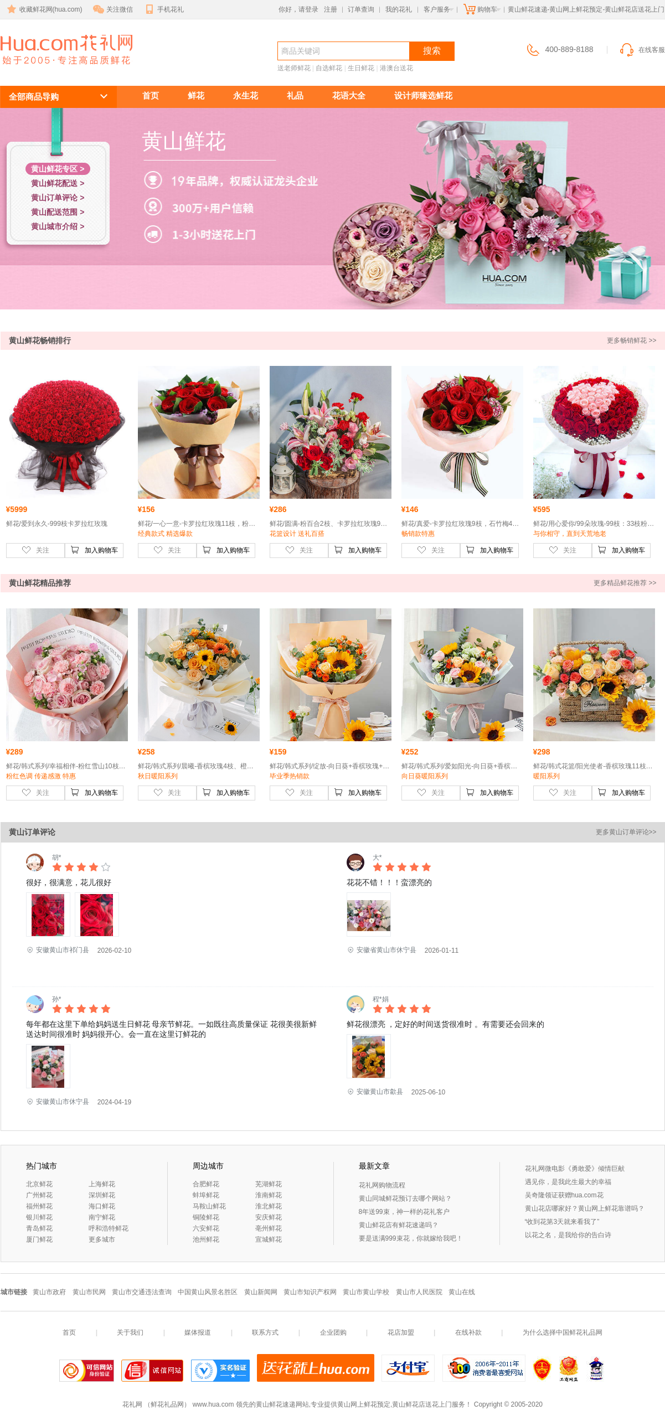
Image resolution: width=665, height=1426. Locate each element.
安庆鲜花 (268, 1217)
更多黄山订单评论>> (626, 832)
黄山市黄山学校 (366, 1292)
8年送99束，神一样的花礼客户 (404, 1212)
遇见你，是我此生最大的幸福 (568, 1182)
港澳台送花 (396, 68)
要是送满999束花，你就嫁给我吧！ (411, 1238)
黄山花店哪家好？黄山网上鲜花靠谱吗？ (585, 1208)
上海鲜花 (102, 1184)
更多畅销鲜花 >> (631, 340)
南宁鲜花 (102, 1217)
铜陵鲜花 (206, 1217)
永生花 (245, 95)
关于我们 (130, 1332)
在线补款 (468, 1332)
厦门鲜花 (39, 1239)
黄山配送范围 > (57, 212)
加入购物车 (94, 549)
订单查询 (361, 9)
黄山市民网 (89, 1292)
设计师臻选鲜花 (423, 95)
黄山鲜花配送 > (57, 183)
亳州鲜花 (268, 1228)
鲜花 (196, 95)
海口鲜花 (102, 1206)
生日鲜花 (361, 68)
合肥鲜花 (206, 1184)
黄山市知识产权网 (310, 1292)
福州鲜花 (39, 1206)
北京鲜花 (39, 1184)
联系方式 (265, 1332)
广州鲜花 (39, 1195)
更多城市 (102, 1239)
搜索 (432, 50)
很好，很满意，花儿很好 (68, 882)
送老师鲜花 (294, 68)
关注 (35, 549)
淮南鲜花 (268, 1195)
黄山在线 (462, 1292)
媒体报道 (197, 1332)
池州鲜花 (206, 1239)
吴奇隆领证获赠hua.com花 (564, 1195)
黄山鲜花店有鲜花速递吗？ (399, 1225)
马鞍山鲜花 (209, 1206)
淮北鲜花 (268, 1206)
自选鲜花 (329, 68)
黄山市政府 (49, 1292)
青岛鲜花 (39, 1228)
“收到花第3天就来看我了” (562, 1222)
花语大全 (348, 95)
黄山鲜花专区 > (57, 168)
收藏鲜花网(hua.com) (44, 9)
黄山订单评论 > (57, 197)
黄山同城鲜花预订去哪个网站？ (405, 1198)
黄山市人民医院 (419, 1292)
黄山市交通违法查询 (142, 1292)
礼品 (295, 95)
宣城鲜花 (268, 1239)
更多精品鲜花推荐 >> (625, 583)
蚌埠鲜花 (206, 1195)
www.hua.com (213, 1404)
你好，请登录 (298, 9)
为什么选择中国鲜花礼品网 (562, 1332)
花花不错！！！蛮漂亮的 (389, 882)
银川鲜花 (39, 1217)
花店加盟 (401, 1332)
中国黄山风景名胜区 (208, 1292)
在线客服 (641, 50)
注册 (330, 9)
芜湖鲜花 (268, 1184)
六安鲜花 (206, 1228)
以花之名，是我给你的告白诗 (568, 1235)
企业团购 (333, 1332)
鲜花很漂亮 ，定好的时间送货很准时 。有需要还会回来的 (446, 1024)
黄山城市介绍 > (57, 226)
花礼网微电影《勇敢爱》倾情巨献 (575, 1168)
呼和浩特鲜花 (108, 1228)
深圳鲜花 (102, 1195)
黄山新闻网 (260, 1292)
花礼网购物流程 (382, 1185)
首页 (150, 95)
